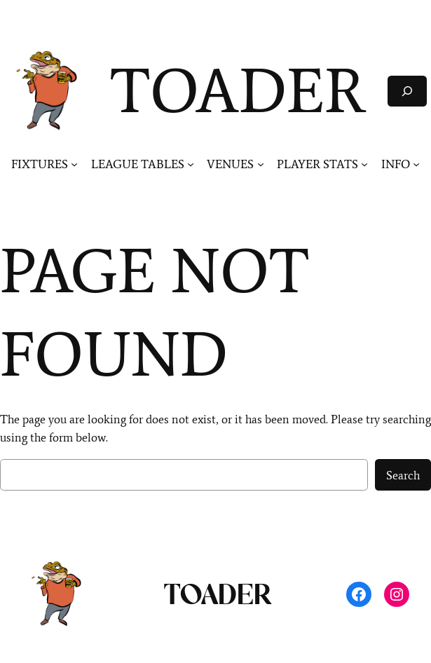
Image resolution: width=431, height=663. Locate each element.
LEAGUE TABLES (137, 164)
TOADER (238, 90)
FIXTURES (39, 164)
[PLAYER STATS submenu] (364, 164)
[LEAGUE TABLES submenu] (190, 164)
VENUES (230, 164)
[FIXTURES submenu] (74, 164)
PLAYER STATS (317, 164)
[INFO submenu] (416, 164)
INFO (395, 164)
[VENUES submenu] (260, 164)
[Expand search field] (407, 91)
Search (403, 475)
